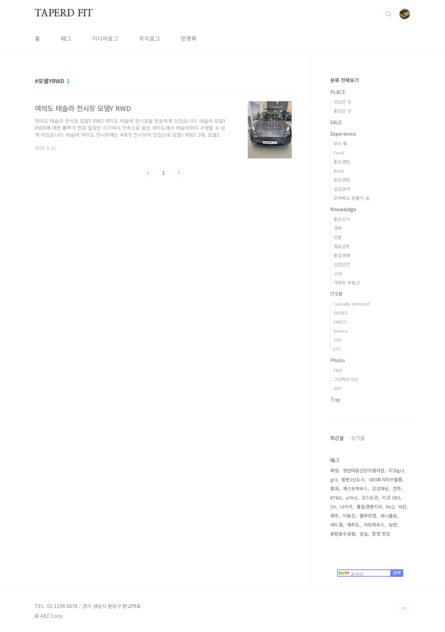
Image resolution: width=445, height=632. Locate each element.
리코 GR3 (391, 497)
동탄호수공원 (342, 533)
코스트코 (369, 497)
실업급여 (341, 188)
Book (338, 170)
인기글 (358, 437)
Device (340, 330)
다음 (179, 172)
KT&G (336, 497)
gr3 (333, 479)
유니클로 (388, 515)
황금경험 (341, 179)
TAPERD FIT (64, 13)
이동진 (349, 515)
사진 (402, 506)
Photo (337, 360)
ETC (337, 349)
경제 (337, 228)
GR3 (337, 388)
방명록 (188, 38)
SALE (336, 122)
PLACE (338, 91)
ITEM (336, 293)
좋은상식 (341, 219)
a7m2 (351, 497)
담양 (393, 524)
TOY (337, 340)
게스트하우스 (355, 488)
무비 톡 (340, 143)
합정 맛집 (381, 533)
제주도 (353, 524)
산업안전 (341, 264)
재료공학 (341, 246)
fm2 (390, 506)
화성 (334, 470)
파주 (334, 515)
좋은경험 (341, 161)
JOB (337, 273)
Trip (335, 399)
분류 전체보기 (344, 80)
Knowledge (343, 209)
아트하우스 (374, 524)
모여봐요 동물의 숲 (351, 198)
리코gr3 (396, 470)
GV (333, 506)
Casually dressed (351, 303)
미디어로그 (105, 38)
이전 (148, 172)
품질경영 (341, 255)
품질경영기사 (369, 506)
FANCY (340, 321)
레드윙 (336, 524)
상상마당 (380, 488)
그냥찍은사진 (345, 379)
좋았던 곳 (342, 111)
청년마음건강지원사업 (364, 470)
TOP (404, 608)
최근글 (337, 437)
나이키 (346, 506)
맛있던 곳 (342, 101)
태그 (66, 38)
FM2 (337, 370)
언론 (337, 237)
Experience (343, 133)
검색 (388, 14)
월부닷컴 (367, 515)
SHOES (340, 312)
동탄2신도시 (353, 479)
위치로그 (149, 38)
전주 (397, 488)
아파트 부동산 (346, 282)
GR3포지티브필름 (385, 479)
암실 (363, 533)
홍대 (334, 488)
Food (338, 152)
